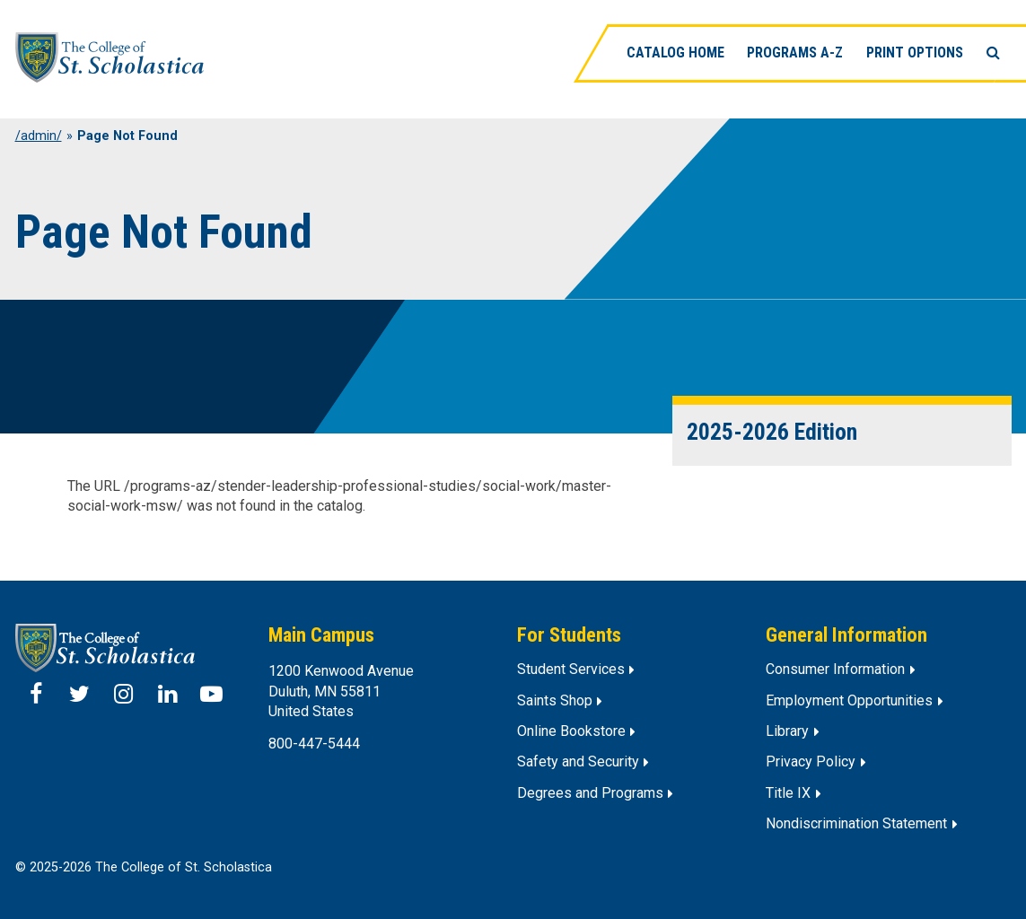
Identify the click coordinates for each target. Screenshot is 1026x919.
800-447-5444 (314, 743)
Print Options (914, 52)
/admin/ (38, 136)
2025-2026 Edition (772, 431)
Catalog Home (675, 52)
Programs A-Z (796, 52)
